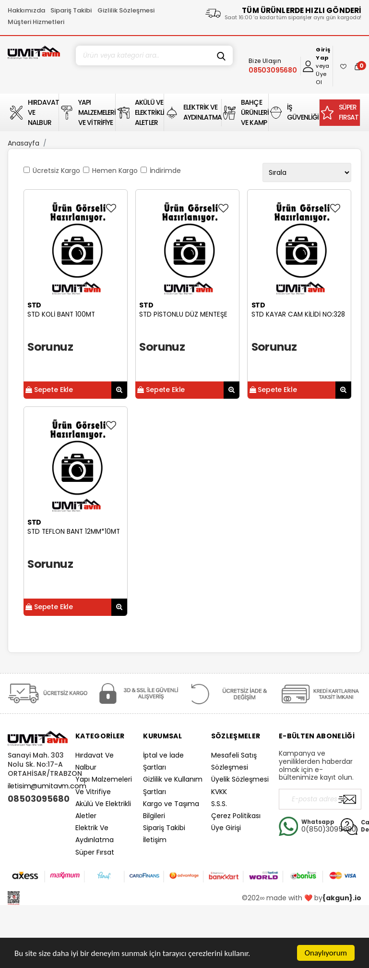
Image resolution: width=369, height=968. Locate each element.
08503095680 (38, 799)
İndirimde (165, 170)
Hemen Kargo (115, 170)
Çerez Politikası (236, 816)
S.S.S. (219, 804)
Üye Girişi (226, 828)
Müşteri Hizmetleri (36, 21)
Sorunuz (50, 347)
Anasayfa (23, 143)
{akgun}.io (341, 898)
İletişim (155, 840)
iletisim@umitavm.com (47, 786)
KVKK (219, 791)
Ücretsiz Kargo (56, 170)
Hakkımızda (26, 10)
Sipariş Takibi (71, 10)
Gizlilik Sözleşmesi (126, 10)
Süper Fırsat (94, 852)
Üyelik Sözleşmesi (240, 779)
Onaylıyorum (326, 953)
